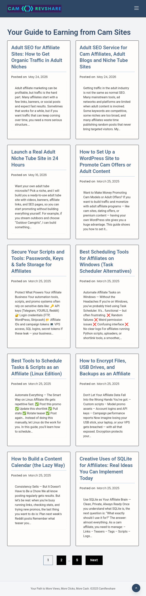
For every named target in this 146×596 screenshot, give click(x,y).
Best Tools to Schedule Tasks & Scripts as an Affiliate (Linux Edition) (36, 367)
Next (94, 560)
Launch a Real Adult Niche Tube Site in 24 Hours (34, 158)
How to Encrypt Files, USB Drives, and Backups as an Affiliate (105, 367)
